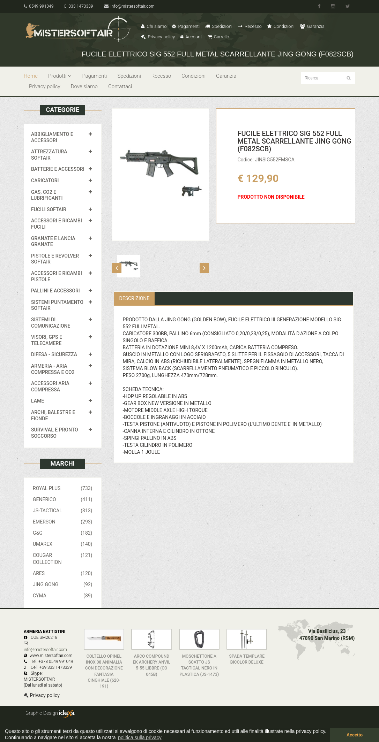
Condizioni (281, 26)
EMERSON (62, 521)
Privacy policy (158, 36)
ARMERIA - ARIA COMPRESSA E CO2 (53, 369)
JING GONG (62, 584)
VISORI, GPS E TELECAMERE (46, 340)
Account (191, 36)
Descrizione (134, 298)
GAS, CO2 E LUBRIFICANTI (46, 195)
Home (31, 76)
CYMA (62, 595)
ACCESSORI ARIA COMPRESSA (50, 386)
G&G (62, 532)
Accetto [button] (355, 735)
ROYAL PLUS (62, 488)
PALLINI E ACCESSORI (55, 290)
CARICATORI (45, 180)
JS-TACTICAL (62, 510)
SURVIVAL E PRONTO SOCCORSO (54, 433)
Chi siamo (153, 26)
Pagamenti (186, 26)
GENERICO (62, 499)
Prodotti (60, 76)
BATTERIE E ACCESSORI (57, 169)
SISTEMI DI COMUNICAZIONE (50, 323)
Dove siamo (84, 86)
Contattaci (120, 86)
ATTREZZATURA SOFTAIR (49, 155)
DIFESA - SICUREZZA (54, 354)
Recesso (250, 26)
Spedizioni (218, 26)
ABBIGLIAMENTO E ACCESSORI (52, 137)
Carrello (218, 36)
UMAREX (62, 544)
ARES (62, 573)
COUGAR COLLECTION (62, 558)
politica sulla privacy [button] (140, 737)
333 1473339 (79, 6)
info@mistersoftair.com (129, 6)
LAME (37, 401)
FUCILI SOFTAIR (48, 209)
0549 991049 (38, 6)
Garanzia (312, 26)
